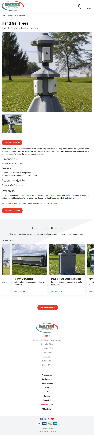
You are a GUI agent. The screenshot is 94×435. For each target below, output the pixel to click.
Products (10, 15)
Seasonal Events (47, 383)
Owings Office (47, 365)
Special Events (47, 379)
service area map (14, 203)
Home (3, 15)
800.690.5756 (47, 336)
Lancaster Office (47, 348)
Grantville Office (47, 344)
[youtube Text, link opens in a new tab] (52, 419)
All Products (47, 409)
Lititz (59, 195)
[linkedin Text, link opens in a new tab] (45, 419)
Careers (47, 396)
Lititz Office (47, 357)
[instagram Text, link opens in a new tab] (49, 419)
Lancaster (48, 195)
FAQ (47, 392)
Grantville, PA (26, 195)
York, (55, 195)
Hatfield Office (47, 361)
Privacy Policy (48, 429)
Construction (47, 375)
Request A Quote (47, 404)
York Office (47, 352)
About (47, 388)
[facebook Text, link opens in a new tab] (41, 419)
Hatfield (68, 195)
